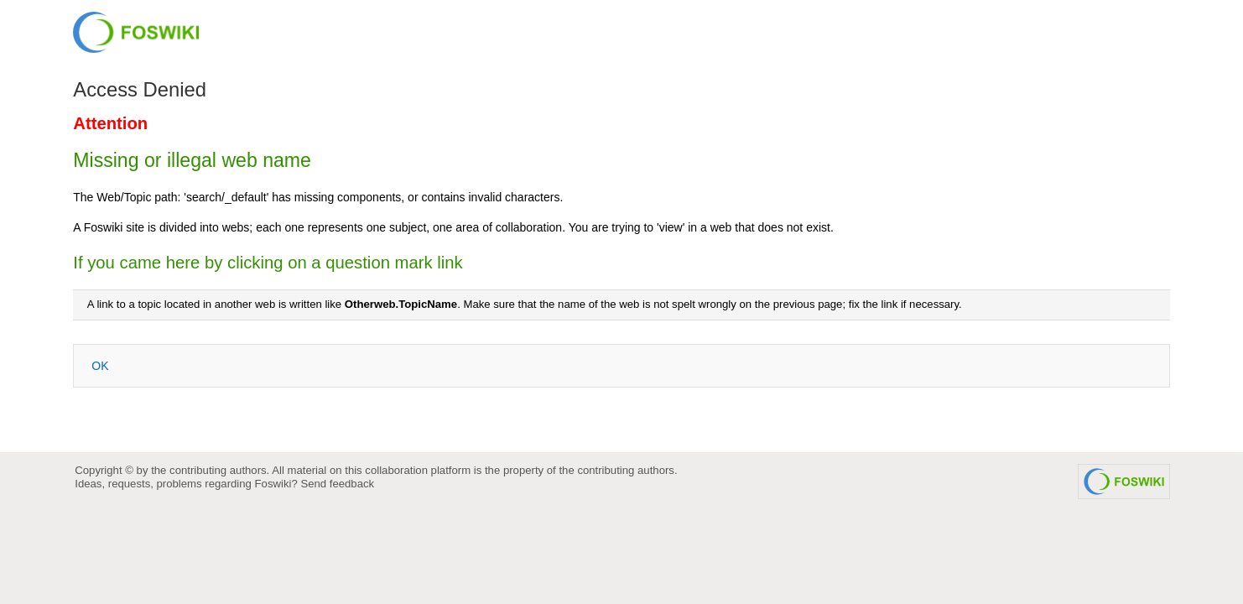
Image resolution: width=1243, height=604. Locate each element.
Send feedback (337, 483)
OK (99, 365)
